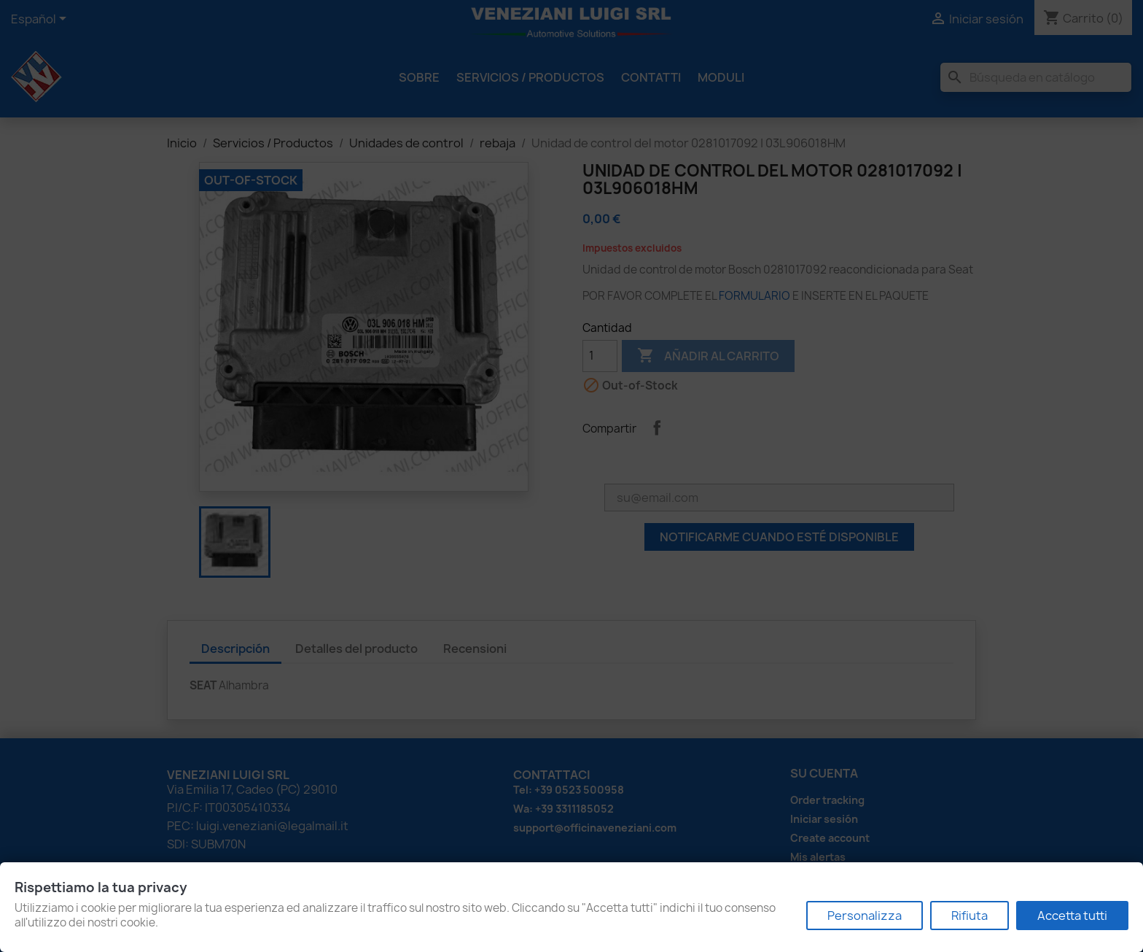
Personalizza (864, 916)
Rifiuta (969, 916)
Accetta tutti (1072, 916)
